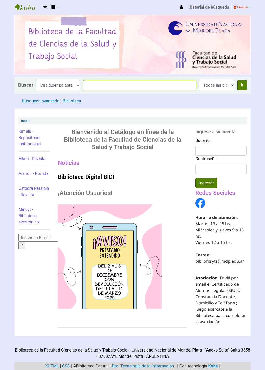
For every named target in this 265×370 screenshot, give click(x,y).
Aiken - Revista (32, 158)
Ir (242, 85)
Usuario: (202, 140)
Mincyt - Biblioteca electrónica (28, 215)
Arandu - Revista (33, 173)
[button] (45, 7)
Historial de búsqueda (208, 7)
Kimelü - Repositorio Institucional (29, 137)
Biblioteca (72, 100)
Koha (213, 365)
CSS (66, 365)
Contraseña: (206, 158)
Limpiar (241, 7)
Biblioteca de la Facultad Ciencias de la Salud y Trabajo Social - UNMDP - (28, 7)
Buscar (25, 85)
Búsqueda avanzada (40, 100)
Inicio (25, 120)
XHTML (52, 365)
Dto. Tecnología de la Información (143, 365)
